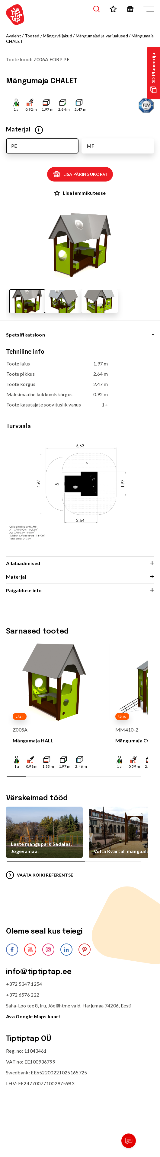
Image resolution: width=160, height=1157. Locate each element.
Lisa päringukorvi (80, 174)
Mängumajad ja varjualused (102, 35)
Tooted (32, 35)
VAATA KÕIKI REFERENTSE (39, 875)
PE (14, 146)
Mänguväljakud (57, 35)
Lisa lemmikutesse (80, 193)
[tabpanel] (80, 451)
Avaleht (13, 35)
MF (90, 146)
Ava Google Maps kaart (33, 1016)
